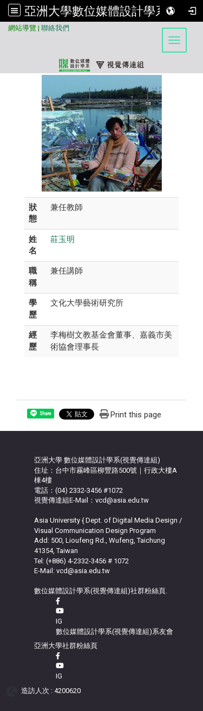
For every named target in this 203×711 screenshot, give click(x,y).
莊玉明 (62, 239)
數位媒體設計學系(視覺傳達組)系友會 (114, 631)
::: (4, 26)
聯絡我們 (55, 28)
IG (59, 621)
